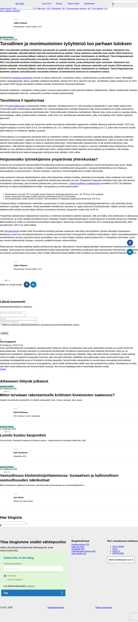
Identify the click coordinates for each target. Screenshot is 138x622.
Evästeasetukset (56, 607)
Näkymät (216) (78, 547)
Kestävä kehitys (7, 37)
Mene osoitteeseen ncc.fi (121, 560)
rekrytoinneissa (11, 231)
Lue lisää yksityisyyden (19, 586)
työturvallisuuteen (16, 106)
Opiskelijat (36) (78, 549)
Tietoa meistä (73, 4)
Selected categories (14, 580)
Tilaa (6, 593)
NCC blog (20, 4)
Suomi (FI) (46, 4)
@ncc (115, 549)
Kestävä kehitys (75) (80, 544)
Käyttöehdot (89, 4)
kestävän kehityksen (22, 78)
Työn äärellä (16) (79, 554)
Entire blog (11, 576)
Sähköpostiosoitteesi (13, 564)
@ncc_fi (116, 551)
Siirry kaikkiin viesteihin (10, 11)
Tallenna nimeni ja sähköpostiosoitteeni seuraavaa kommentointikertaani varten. (41, 325)
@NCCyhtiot (118, 553)
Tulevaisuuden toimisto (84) (84, 551)
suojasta (31, 586)
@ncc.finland (118, 546)
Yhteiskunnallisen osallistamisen (84, 183)
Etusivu (59, 4)
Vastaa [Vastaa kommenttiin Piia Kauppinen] (3, 369)
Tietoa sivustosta (103, 607)
